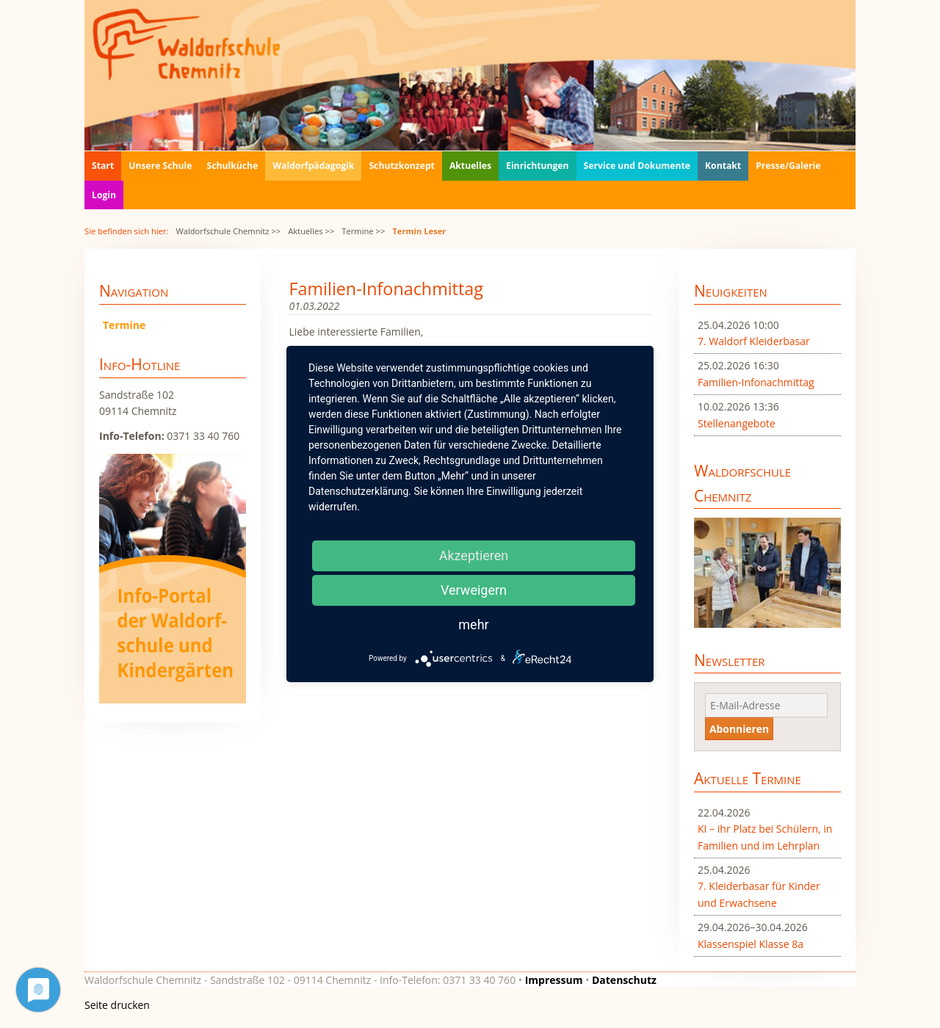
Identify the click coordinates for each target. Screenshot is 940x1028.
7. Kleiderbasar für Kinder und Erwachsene (759, 894)
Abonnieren (739, 729)
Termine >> (363, 230)
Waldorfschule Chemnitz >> (228, 230)
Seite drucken (117, 1005)
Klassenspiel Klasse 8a (750, 944)
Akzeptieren (474, 555)
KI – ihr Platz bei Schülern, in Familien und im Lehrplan (765, 837)
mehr (473, 624)
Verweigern (474, 590)
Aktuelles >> (311, 230)
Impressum (554, 980)
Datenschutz (624, 980)
